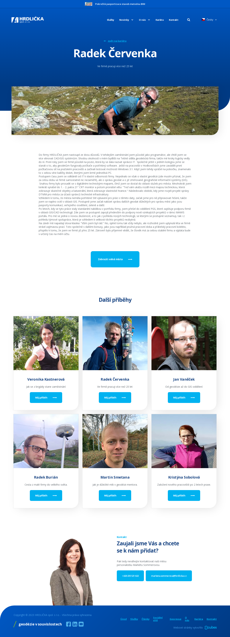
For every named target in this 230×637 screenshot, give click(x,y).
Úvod (123, 619)
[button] (124, 19)
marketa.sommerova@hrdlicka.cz (169, 575)
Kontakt (173, 19)
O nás (187, 619)
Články (146, 619)
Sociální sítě (158, 619)
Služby (110, 19)
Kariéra (160, 19)
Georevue (175, 619)
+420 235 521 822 (130, 575)
